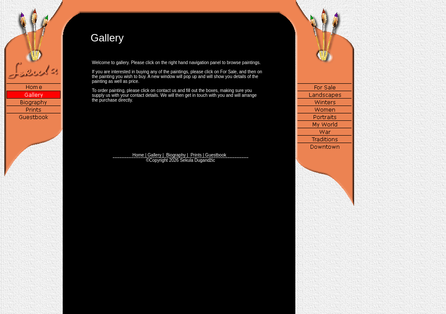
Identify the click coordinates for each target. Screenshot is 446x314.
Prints (196, 155)
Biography (176, 155)
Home (138, 155)
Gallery (155, 155)
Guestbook (215, 155)
